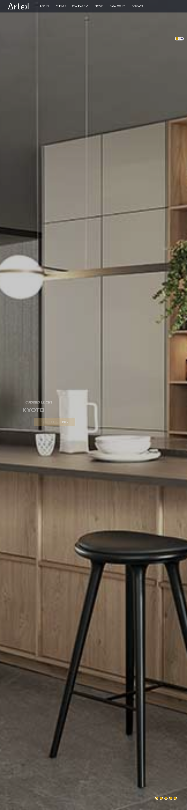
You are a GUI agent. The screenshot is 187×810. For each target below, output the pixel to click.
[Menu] (178, 6)
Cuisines (61, 6)
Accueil (45, 6)
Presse (99, 6)
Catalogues (117, 6)
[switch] (179, 39)
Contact (137, 6)
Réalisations (80, 6)
